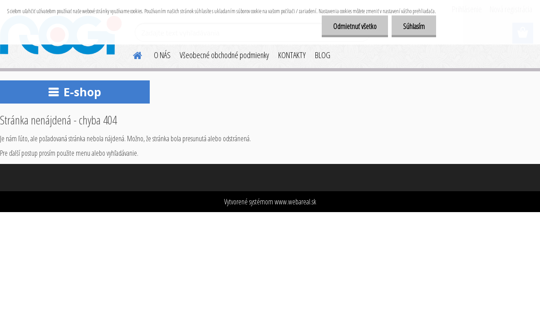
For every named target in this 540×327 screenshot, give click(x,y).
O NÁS (162, 55)
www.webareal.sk (295, 202)
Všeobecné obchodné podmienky (224, 55)
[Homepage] (132, 54)
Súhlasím (414, 26)
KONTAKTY (292, 55)
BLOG (322, 55)
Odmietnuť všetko (355, 26)
